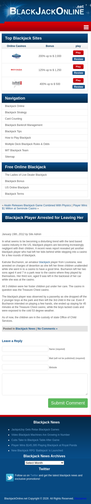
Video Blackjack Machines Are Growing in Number (40, 434)
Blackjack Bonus (14, 181)
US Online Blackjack (17, 187)
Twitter (34, 475)
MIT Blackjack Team (16, 150)
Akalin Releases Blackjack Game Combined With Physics (37, 205)
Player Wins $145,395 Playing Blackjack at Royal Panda (44, 445)
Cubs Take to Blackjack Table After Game (35, 440)
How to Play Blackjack (18, 137)
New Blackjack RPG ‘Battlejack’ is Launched (37, 450)
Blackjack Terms (14, 193)
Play (78, 52)
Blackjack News (25, 328)
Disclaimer (80, 498)
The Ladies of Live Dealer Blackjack (26, 174)
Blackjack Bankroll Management (23, 125)
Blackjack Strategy (16, 112)
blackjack (44, 262)
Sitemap (10, 156)
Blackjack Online (14, 106)
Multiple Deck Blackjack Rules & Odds (27, 144)
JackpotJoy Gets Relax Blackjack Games (35, 429)
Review (78, 59)
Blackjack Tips (13, 131)
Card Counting (13, 118)
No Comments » (47, 328)
